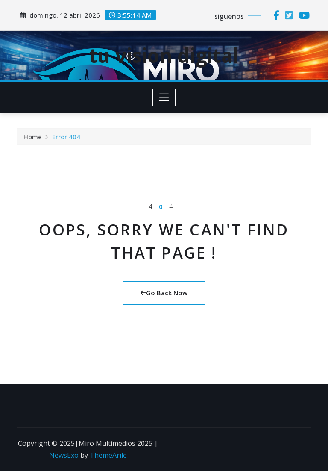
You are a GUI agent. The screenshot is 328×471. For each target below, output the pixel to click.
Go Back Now (164, 292)
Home (32, 137)
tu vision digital (164, 55)
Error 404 (66, 137)
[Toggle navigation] (164, 97)
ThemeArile (108, 455)
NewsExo (64, 455)
